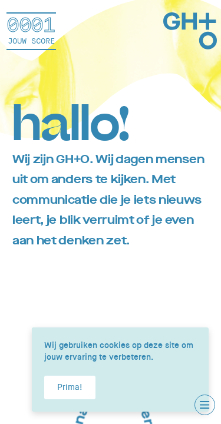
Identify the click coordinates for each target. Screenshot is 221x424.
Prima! (70, 387)
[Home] (190, 32)
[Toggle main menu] (204, 405)
